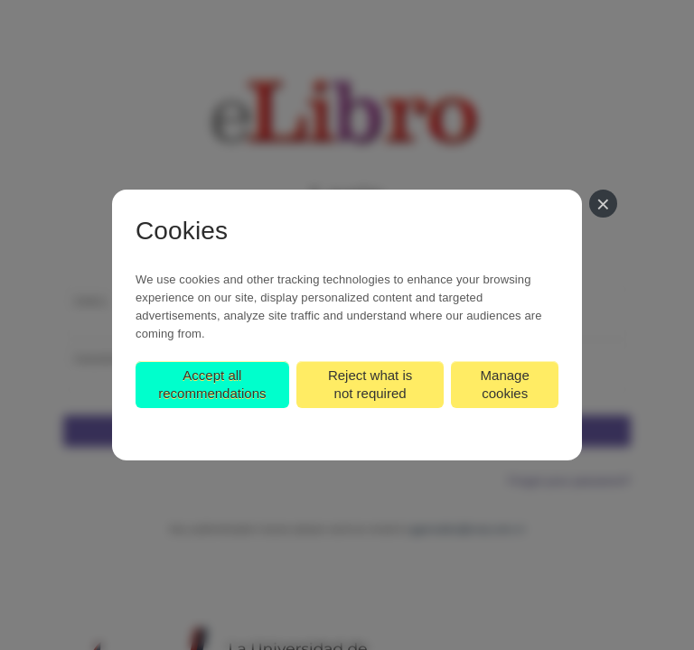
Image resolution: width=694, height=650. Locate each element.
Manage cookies (505, 384)
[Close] (603, 204)
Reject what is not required (370, 384)
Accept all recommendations (212, 384)
